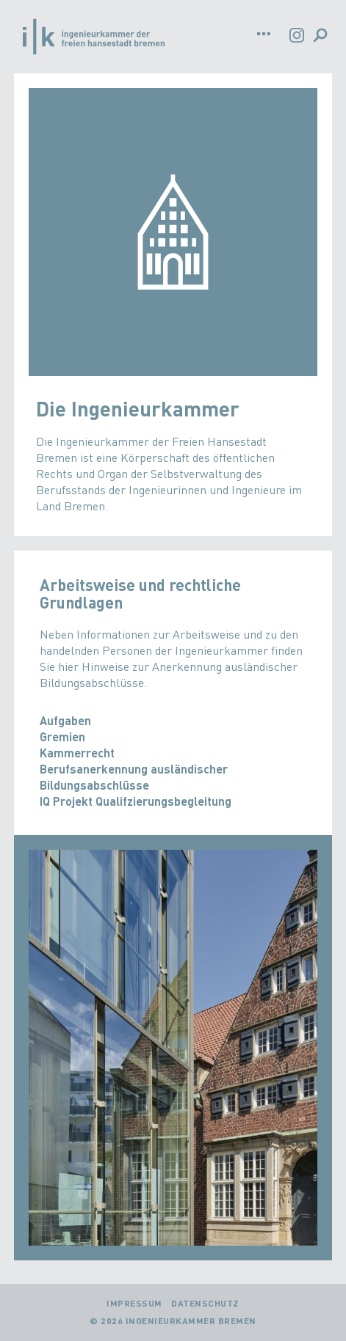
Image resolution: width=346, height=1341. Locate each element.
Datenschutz (205, 1303)
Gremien (62, 736)
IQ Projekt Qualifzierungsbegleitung (135, 801)
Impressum (134, 1303)
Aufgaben (65, 720)
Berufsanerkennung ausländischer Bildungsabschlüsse (134, 777)
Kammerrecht (77, 752)
